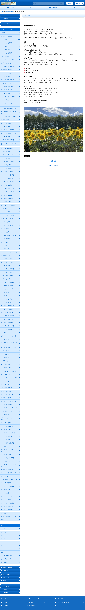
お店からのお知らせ (53, 165)
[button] (74, 8)
